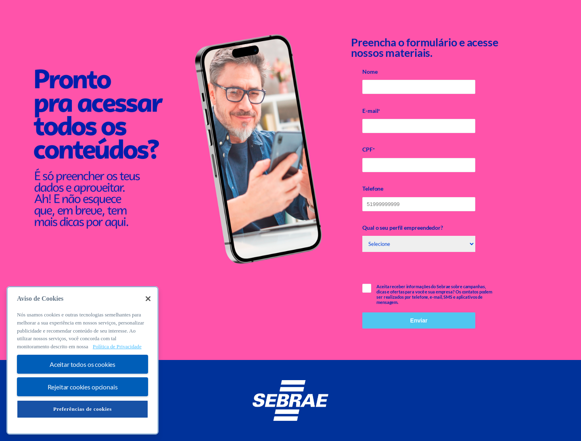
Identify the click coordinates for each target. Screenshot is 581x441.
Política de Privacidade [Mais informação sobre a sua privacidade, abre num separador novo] (117, 346)
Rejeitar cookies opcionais (83, 387)
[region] (82, 360)
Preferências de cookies (82, 409)
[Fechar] (148, 299)
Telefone (372, 188)
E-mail (371, 111)
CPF (368, 149)
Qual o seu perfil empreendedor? (402, 227)
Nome (370, 71)
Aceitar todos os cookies (82, 364)
